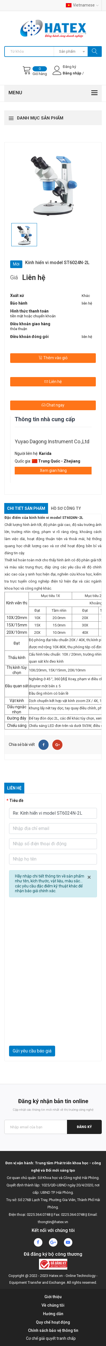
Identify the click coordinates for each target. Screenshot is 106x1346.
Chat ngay (53, 405)
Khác (86, 296)
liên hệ (87, 303)
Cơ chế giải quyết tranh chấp (51, 1338)
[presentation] (53, 1032)
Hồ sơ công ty (66, 508)
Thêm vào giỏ (53, 358)
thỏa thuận (18, 329)
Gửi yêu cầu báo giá (32, 1051)
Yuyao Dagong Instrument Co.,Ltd (52, 441)
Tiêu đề (16, 800)
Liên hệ (53, 381)
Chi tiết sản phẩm (26, 508)
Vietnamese (82, 5)
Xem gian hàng (53, 470)
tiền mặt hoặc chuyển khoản (33, 316)
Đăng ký (84, 1127)
